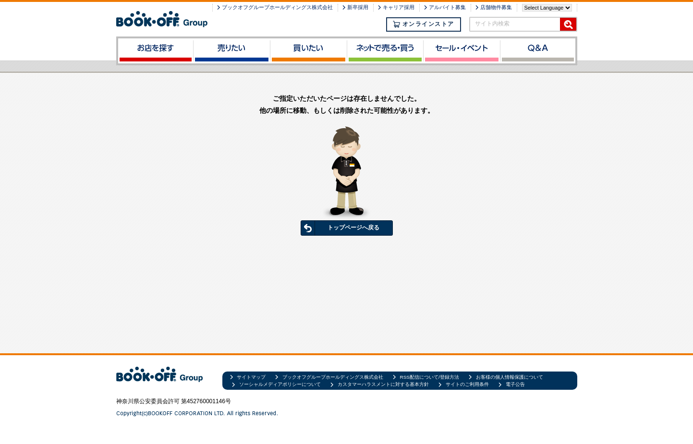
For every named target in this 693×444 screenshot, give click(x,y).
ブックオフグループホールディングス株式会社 (277, 7)
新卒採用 (357, 7)
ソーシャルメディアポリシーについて (280, 384)
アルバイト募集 (447, 7)
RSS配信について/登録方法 (429, 377)
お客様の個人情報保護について (509, 377)
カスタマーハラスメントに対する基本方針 (383, 384)
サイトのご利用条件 (467, 384)
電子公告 (515, 384)
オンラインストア (423, 24)
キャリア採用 (398, 7)
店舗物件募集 (496, 7)
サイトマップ (251, 377)
